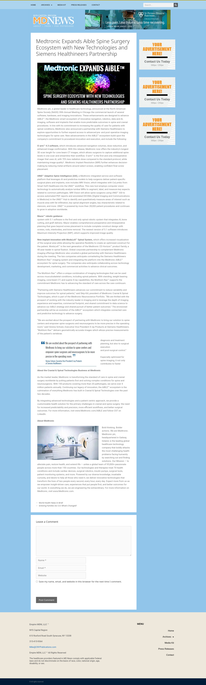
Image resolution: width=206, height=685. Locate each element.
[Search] (176, 5)
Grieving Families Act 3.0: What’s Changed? (58, 505)
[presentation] (54, 591)
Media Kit (61, 5)
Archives (46, 5)
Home (33, 5)
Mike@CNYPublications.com (42, 647)
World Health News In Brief (51, 503)
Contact (96, 5)
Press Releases (78, 5)
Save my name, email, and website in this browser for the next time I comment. (80, 581)
